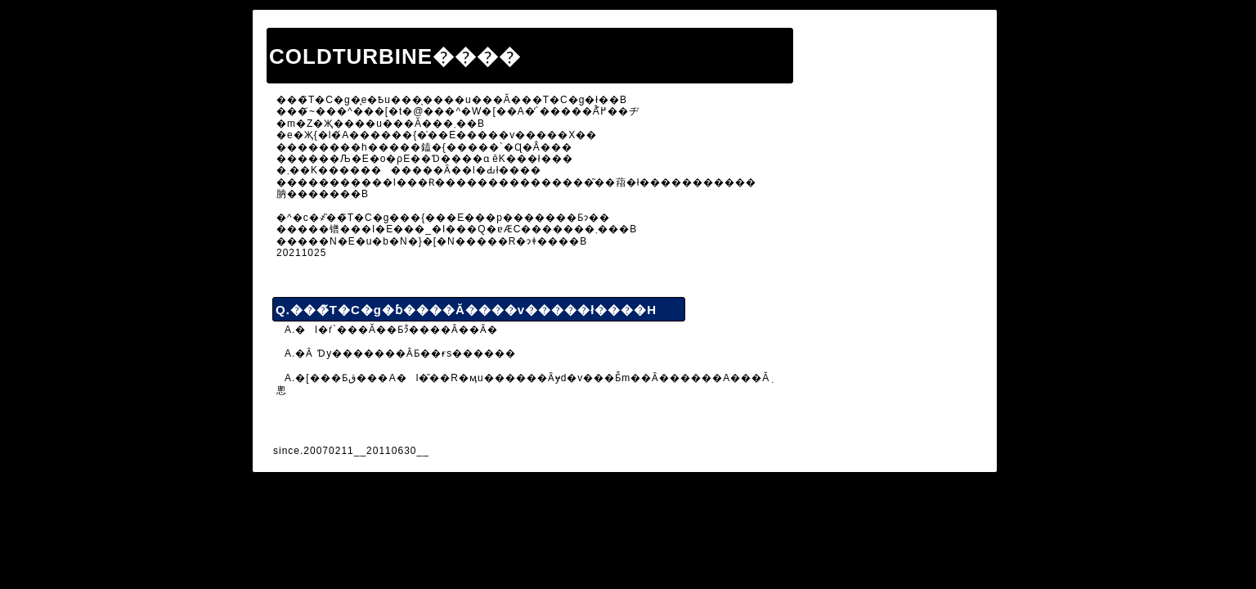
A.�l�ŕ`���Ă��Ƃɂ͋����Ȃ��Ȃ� (391, 329)
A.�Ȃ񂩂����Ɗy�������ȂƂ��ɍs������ (400, 353)
